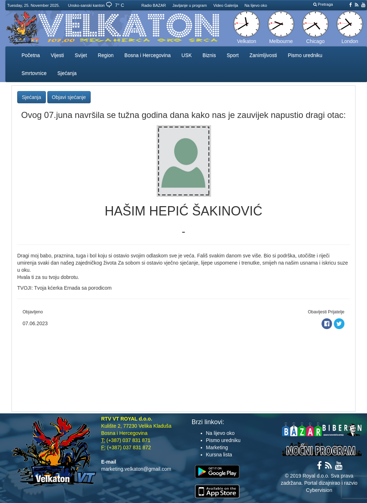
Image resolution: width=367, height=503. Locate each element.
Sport (232, 55)
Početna (31, 55)
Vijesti (57, 55)
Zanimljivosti (263, 55)
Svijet (81, 55)
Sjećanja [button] (31, 97)
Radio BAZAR (154, 5)
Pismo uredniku (305, 55)
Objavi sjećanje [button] (69, 97)
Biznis (209, 55)
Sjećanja (67, 73)
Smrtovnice (34, 73)
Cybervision (319, 490)
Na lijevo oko (255, 5)
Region (106, 55)
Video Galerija (225, 5)
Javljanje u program (189, 5)
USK (186, 55)
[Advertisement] (183, 368)
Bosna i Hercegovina (147, 55)
